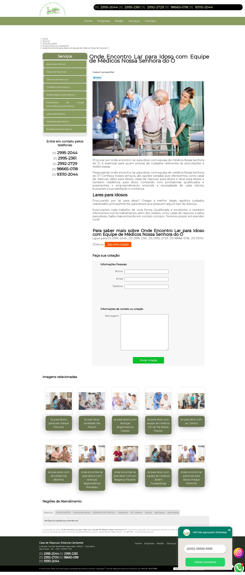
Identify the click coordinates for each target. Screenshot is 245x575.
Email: (142, 279)
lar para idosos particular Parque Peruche (59, 423)
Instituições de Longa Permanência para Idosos (65, 104)
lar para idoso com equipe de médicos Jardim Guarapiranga (158, 478)
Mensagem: (136, 332)
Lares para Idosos (56, 113)
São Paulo (160, 512)
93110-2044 (204, 7)
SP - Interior (136, 512)
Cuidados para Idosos (58, 87)
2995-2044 (109, 7)
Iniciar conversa (205, 562)
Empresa (104, 21)
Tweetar (97, 77)
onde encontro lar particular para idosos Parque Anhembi (191, 478)
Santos (148, 512)
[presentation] (122, 298)
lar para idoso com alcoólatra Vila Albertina (58, 476)
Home (88, 21)
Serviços (134, 21)
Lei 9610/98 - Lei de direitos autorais (139, 532)
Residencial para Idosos (59, 129)
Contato (150, 21)
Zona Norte (172, 512)
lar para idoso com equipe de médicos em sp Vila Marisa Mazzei (158, 425)
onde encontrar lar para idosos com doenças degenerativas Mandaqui (92, 480)
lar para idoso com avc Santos (191, 421)
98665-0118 (179, 7)
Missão (119, 21)
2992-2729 (155, 7)
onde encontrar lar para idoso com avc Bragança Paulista (125, 476)
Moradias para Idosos (58, 121)
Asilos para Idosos (56, 64)
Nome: (141, 272)
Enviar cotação (148, 360)
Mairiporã (123, 512)
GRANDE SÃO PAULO (104, 512)
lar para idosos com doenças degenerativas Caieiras (125, 425)
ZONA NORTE (63, 512)
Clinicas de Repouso (57, 79)
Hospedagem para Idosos (60, 94)
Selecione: (48, 512)
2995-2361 (132, 7)
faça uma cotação (118, 244)
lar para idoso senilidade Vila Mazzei (92, 423)
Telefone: (140, 287)
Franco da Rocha (81, 512)
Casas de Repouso (56, 71)
